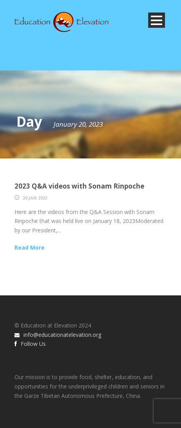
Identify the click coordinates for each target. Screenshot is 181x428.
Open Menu (156, 20)
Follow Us (30, 343)
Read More (29, 247)
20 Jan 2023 (35, 198)
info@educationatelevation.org (57, 334)
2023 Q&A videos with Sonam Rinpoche (79, 186)
